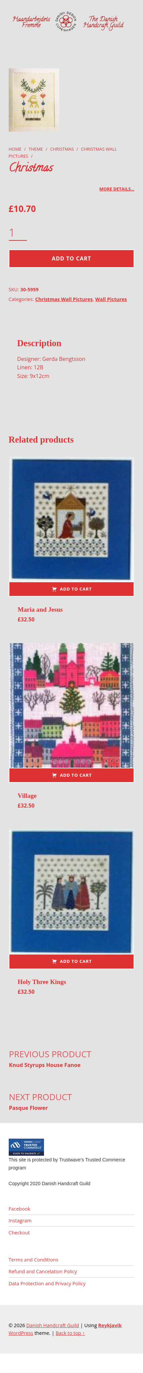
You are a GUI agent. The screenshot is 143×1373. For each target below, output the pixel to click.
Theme (36, 149)
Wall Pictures (111, 299)
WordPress (21, 1333)
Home (15, 149)
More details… (117, 189)
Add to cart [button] (76, 589)
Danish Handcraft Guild (52, 1325)
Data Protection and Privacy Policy (47, 1283)
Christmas (62, 149)
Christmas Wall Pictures (64, 299)
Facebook (19, 1209)
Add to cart (71, 258)
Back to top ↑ (70, 1333)
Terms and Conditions (33, 1259)
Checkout (19, 1232)
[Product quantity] (18, 233)
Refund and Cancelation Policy (43, 1271)
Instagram (20, 1220)
